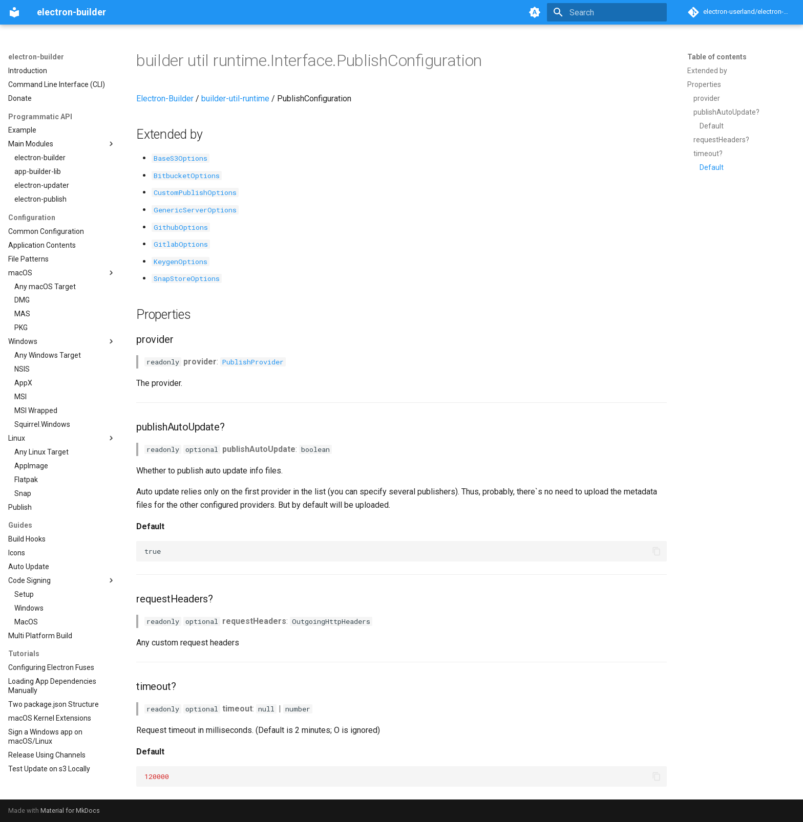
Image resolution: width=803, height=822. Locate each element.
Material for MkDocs (70, 810)
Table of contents (717, 57)
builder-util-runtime (235, 98)
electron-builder (36, 57)
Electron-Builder (165, 98)
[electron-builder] (14, 12)
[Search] (607, 12)
